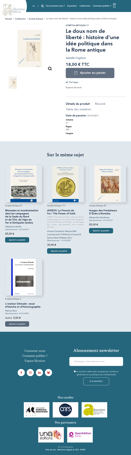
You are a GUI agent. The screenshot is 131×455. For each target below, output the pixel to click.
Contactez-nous (34, 351)
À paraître (72, 6)
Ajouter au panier (17, 240)
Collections (84, 6)
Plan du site (51, 450)
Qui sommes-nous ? (55, 6)
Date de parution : (76, 115)
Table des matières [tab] (78, 109)
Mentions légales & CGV (68, 450)
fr (33, 6)
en (38, 6)
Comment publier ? (102, 6)
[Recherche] (42, 6)
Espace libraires (35, 361)
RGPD (82, 450)
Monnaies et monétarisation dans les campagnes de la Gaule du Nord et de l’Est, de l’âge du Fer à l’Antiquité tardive (21, 216)
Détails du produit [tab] (78, 104)
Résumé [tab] (100, 104)
